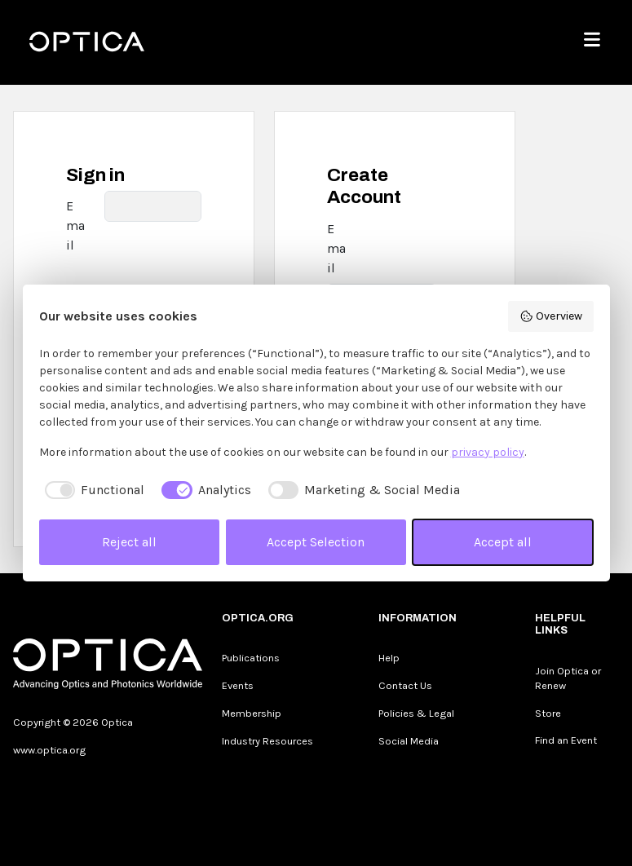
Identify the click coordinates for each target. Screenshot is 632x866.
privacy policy (487, 452)
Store (548, 713)
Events (238, 685)
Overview (550, 316)
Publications (251, 658)
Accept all (503, 542)
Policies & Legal (416, 713)
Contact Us (405, 685)
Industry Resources (267, 741)
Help (389, 658)
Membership (251, 713)
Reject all (129, 542)
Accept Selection (316, 542)
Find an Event (566, 740)
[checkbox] (92, 490)
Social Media (408, 741)
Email (75, 225)
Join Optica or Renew (568, 678)
